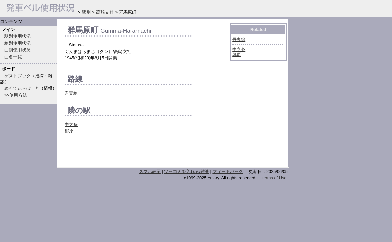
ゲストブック (17, 75)
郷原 (69, 130)
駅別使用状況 (17, 36)
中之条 (71, 124)
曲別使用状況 (17, 49)
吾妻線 (71, 93)
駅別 (86, 12)
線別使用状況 (17, 43)
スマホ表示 (150, 171)
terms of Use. (275, 177)
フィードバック (227, 171)
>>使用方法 (15, 95)
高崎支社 (105, 12)
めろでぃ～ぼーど (21, 88)
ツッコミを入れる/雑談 (186, 171)
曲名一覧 (13, 56)
